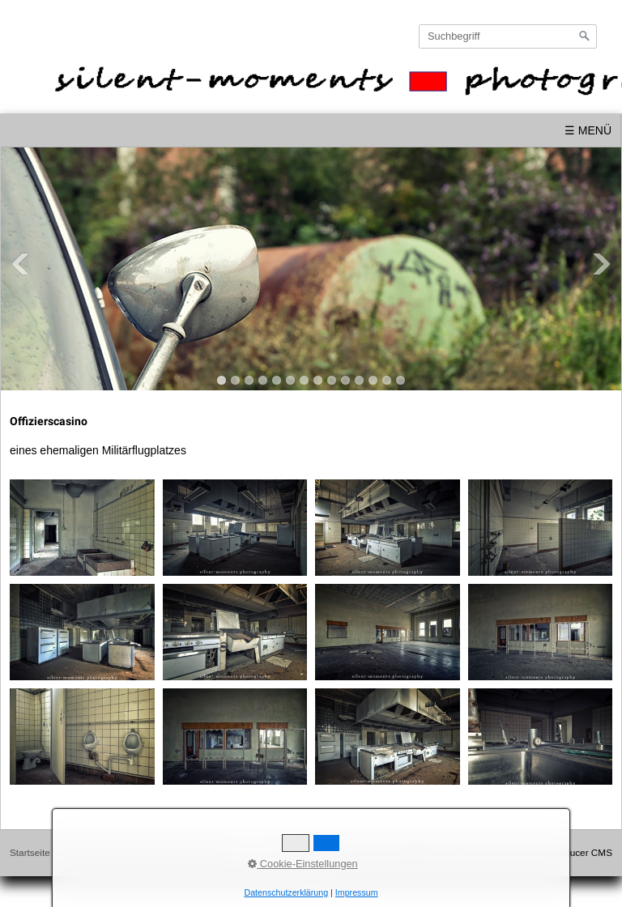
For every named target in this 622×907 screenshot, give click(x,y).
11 (359, 380)
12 (373, 380)
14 (400, 380)
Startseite (30, 852)
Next (601, 264)
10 (345, 380)
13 (386, 380)
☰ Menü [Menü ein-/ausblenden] (587, 130)
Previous (20, 264)
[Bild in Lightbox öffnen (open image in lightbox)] (82, 527)
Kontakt (77, 852)
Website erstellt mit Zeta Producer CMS (528, 852)
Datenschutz (188, 852)
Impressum (127, 852)
